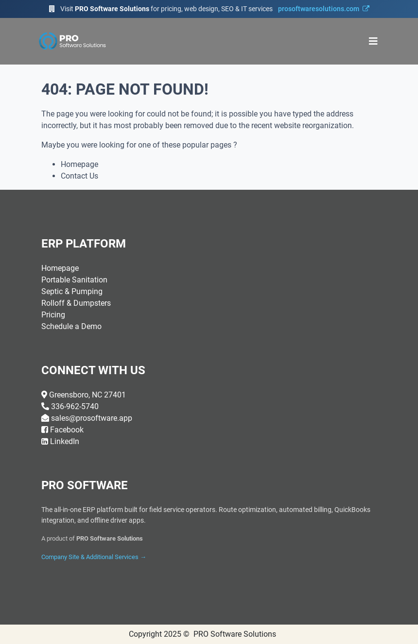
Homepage (79, 164)
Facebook (67, 429)
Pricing (53, 314)
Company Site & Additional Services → (93, 557)
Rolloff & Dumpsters (76, 303)
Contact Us (79, 176)
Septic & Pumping (72, 291)
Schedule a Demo (71, 326)
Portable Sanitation (74, 279)
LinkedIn (64, 441)
